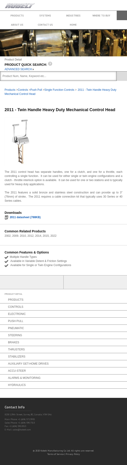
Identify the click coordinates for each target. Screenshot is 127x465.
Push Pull (36, 89)
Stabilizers (16, 356)
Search (122, 15)
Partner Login (32, 282)
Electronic (17, 314)
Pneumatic (16, 328)
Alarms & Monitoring (24, 378)
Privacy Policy (73, 454)
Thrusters (16, 349)
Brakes (13, 342)
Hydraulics (17, 385)
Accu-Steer (17, 370)
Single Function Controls (59, 89)
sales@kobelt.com (22, 429)
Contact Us (45, 24)
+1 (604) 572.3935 (111, 3)
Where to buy (101, 15)
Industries (73, 15)
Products (17, 15)
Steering (15, 335)
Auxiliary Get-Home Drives (28, 363)
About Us (17, 24)
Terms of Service (55, 454)
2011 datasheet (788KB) (25, 217)
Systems (45, 15)
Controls (23, 89)
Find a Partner (95, 282)
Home (73, 24)
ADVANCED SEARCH (19, 69)
